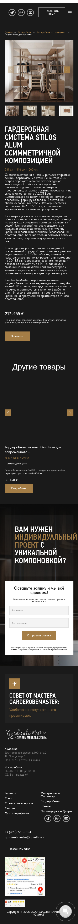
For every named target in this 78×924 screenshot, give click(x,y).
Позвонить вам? (52, 12)
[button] (67, 69)
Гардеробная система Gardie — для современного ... (33, 449)
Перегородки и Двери (56, 811)
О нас (9, 798)
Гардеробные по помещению (51, 32)
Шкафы (46, 806)
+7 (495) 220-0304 (18, 832)
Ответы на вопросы (19, 803)
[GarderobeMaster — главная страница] (37, 736)
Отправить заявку (39, 635)
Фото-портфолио (17, 813)
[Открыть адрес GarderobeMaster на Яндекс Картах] (25, 876)
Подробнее (18, 488)
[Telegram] (12, 12)
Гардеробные (24, 32)
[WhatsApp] (21, 12)
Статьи (10, 808)
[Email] (30, 12)
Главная (8, 32)
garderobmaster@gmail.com (24, 837)
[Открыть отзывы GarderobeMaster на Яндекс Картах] (15, 903)
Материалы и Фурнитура (50, 794)
